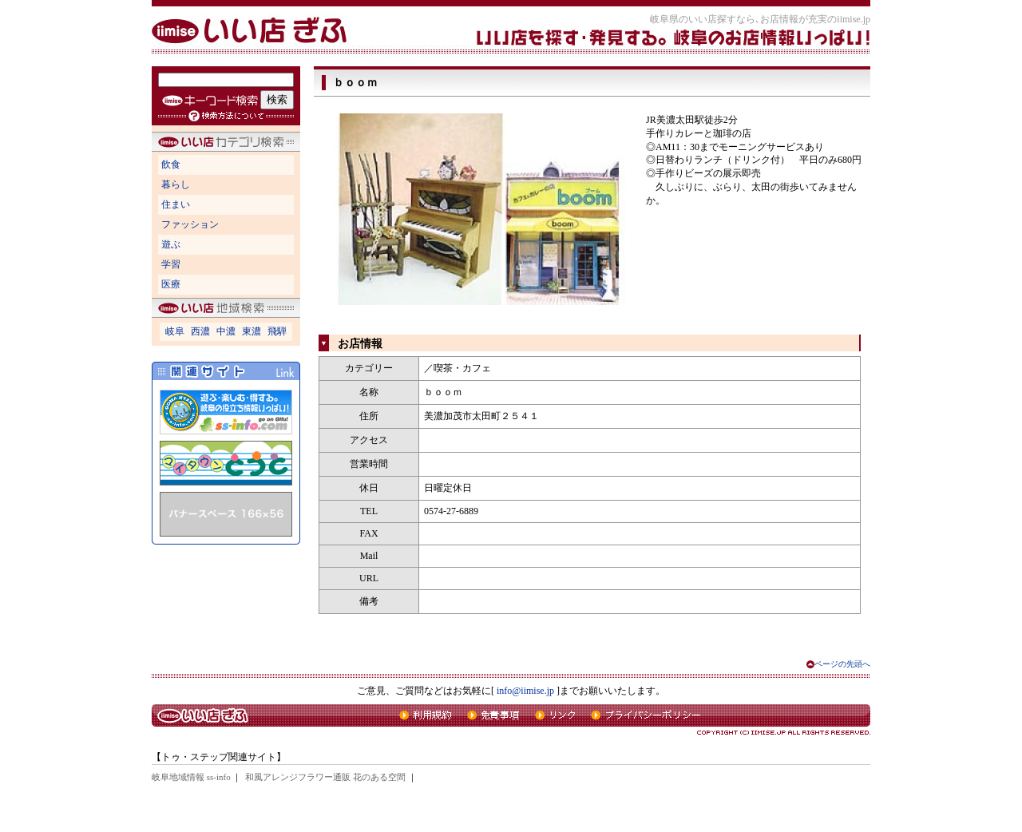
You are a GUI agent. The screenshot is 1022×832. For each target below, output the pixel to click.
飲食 (170, 164)
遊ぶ (170, 244)
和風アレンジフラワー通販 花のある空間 (325, 777)
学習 (170, 264)
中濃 (226, 331)
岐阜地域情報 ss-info (191, 777)
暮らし (175, 184)
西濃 (200, 331)
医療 (170, 284)
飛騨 (277, 331)
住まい (175, 204)
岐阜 (174, 331)
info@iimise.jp (525, 690)
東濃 (251, 331)
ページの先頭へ (842, 664)
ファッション (190, 224)
